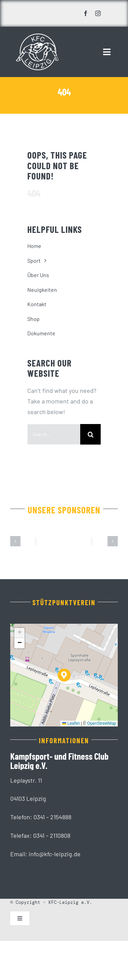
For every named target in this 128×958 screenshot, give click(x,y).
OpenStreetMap (101, 723)
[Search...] (53, 434)
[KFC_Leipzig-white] (37, 36)
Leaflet (71, 723)
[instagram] (98, 13)
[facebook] (85, 13)
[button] (15, 541)
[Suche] (90, 434)
